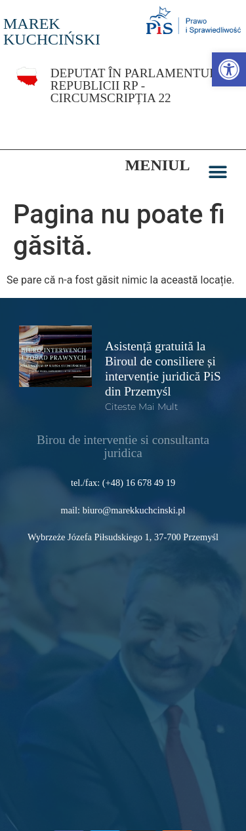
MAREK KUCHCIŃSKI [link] (51, 31)
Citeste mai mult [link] (141, 391)
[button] (217, 157)
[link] (229, 69)
